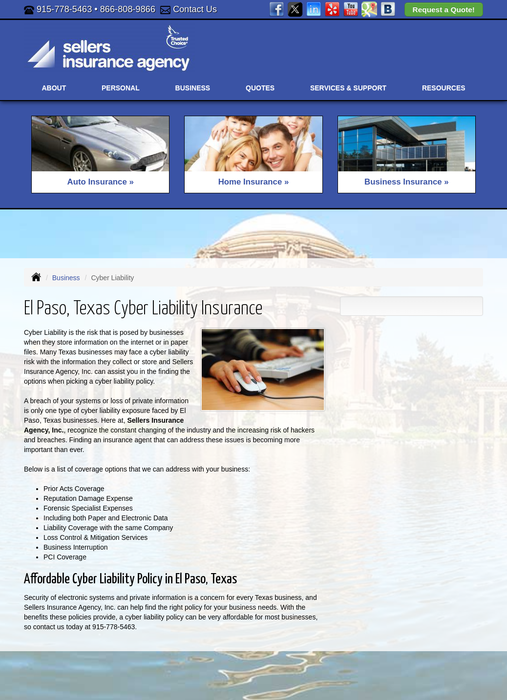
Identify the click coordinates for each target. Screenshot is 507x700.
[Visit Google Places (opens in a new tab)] (369, 9)
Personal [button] (121, 88)
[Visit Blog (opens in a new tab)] (388, 9)
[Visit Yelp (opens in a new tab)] (332, 9)
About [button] (54, 88)
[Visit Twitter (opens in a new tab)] (295, 9)
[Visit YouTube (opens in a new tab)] (351, 9)
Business (66, 278)
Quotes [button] (260, 88)
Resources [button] (443, 88)
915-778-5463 (64, 9)
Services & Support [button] (348, 88)
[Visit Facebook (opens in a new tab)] (276, 9)
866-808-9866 (127, 9)
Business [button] (193, 88)
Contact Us (195, 9)
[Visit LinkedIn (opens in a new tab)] (313, 9)
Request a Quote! (444, 9)
